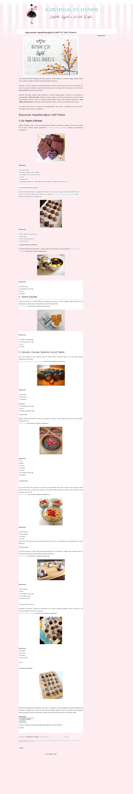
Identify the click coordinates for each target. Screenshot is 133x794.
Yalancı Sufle (23, 423)
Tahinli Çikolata (23, 306)
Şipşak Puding (23, 494)
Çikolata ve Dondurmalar (47, 740)
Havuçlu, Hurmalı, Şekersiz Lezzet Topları (31, 361)
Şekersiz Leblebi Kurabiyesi (27, 613)
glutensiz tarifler (63, 740)
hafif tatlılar (74, 740)
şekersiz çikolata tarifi (27, 741)
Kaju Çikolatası (23, 556)
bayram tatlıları (33, 740)
